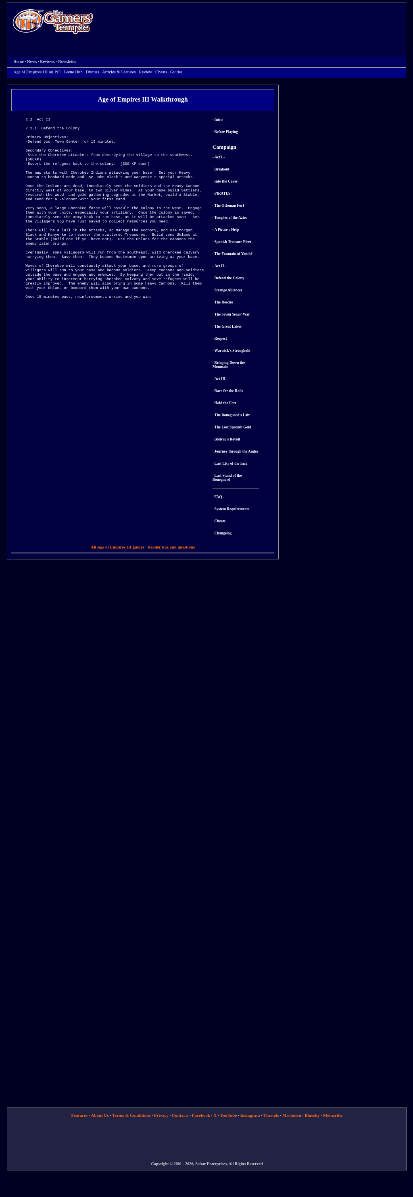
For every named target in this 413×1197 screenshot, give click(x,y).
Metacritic (333, 1115)
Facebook (201, 1115)
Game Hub (73, 72)
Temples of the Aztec (230, 218)
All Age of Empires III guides (117, 547)
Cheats (161, 72)
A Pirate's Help (226, 230)
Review (145, 72)
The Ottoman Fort (229, 206)
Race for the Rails (228, 391)
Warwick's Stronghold (232, 351)
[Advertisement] (253, 22)
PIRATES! (223, 193)
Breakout (221, 169)
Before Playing (226, 132)
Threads (271, 1115)
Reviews (47, 61)
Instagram (250, 1115)
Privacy (161, 1115)
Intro (218, 120)
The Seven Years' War (232, 314)
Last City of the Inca (230, 463)
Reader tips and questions (171, 547)
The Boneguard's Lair (232, 415)
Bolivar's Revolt (227, 439)
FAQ (218, 497)
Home (53, 21)
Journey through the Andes (236, 451)
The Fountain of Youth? (233, 254)
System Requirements (231, 509)
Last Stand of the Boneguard (227, 478)
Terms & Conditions (131, 1115)
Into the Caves (226, 181)
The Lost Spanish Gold (232, 427)
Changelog (223, 533)
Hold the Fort (225, 403)
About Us (99, 1115)
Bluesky (312, 1115)
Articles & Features (119, 72)
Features (79, 1115)
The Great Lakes (227, 326)
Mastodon (291, 1115)
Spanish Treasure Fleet (232, 242)
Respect (220, 339)
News (32, 61)
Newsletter (67, 61)
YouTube (228, 1115)
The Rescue (223, 302)
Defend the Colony (229, 278)
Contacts (180, 1115)
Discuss (92, 72)
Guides (176, 72)
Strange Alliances (228, 290)
